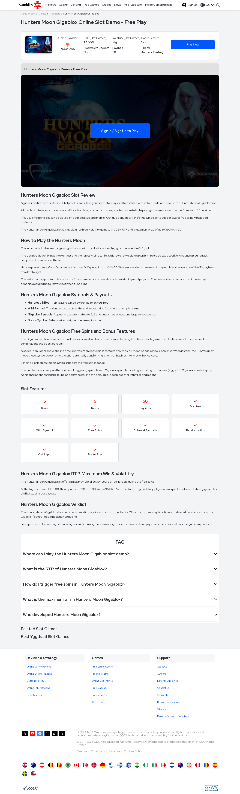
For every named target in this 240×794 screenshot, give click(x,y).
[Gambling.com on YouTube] (32, 745)
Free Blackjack (99, 687)
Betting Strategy (35, 680)
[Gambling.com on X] (25, 745)
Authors (161, 673)
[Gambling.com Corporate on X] (62, 745)
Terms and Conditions (91, 751)
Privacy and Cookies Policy (125, 751)
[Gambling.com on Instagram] (47, 745)
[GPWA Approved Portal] (211, 788)
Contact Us (163, 687)
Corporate (162, 695)
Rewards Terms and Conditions (173, 716)
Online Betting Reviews (39, 673)
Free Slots (55, 13)
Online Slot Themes (102, 680)
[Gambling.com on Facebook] (40, 745)
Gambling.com (28, 13)
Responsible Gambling (168, 702)
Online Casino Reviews (39, 666)
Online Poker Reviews (38, 687)
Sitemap (161, 709)
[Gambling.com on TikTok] (55, 745)
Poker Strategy (34, 695)
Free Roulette (99, 695)
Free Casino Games (102, 666)
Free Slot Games (100, 673)
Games (42, 13)
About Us (162, 666)
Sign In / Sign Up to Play (119, 130)
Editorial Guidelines (167, 680)
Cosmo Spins (98, 702)
